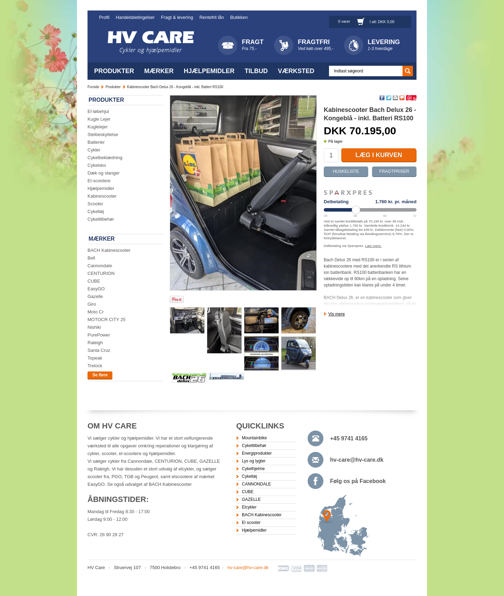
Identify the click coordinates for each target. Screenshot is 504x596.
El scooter (251, 522)
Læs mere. (373, 246)
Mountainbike (254, 437)
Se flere (99, 374)
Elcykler (249, 507)
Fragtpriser (394, 171)
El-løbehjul (98, 111)
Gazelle (95, 296)
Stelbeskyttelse (103, 134)
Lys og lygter (254, 461)
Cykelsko (97, 165)
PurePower (99, 335)
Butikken (239, 17)
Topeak (95, 358)
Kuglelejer (98, 126)
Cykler (94, 149)
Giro (92, 304)
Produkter (114, 71)
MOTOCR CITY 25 (107, 319)
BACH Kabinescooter (109, 250)
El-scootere (99, 180)
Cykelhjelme (253, 468)
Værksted (296, 71)
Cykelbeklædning (105, 157)
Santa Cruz (99, 350)
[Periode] (370, 210)
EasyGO (96, 288)
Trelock (95, 365)
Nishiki (94, 327)
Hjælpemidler (209, 71)
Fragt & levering (177, 17)
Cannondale (100, 265)
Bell (91, 258)
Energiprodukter (257, 453)
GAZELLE (251, 499)
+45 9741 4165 (349, 438)
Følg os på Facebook (358, 481)
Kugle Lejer (99, 119)
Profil (104, 17)
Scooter (95, 203)
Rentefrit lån (212, 17)
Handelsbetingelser (135, 17)
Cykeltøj (96, 211)
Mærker (159, 71)
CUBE (94, 281)
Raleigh (95, 342)
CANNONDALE (256, 484)
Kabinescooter (102, 196)
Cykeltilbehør (101, 219)
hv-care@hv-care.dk (357, 460)
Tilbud (256, 71)
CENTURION (101, 273)
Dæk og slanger (104, 173)
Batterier (96, 142)
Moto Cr (96, 311)
